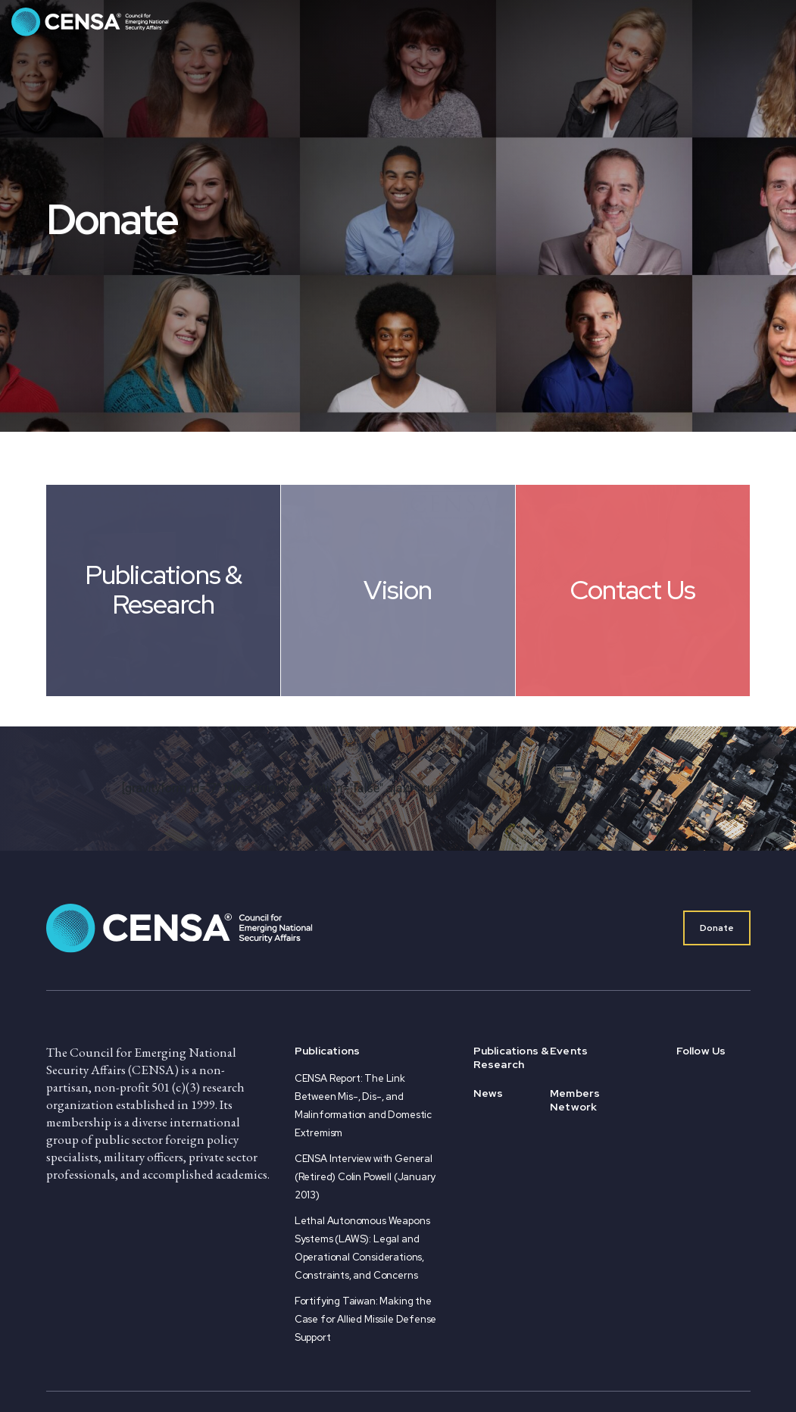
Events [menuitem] (569, 1050)
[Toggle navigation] (769, 21)
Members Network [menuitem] (575, 1100)
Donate (717, 928)
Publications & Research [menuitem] (511, 1057)
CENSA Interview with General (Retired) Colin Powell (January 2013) (365, 1176)
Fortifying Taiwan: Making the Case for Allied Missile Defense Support (365, 1319)
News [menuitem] (488, 1093)
